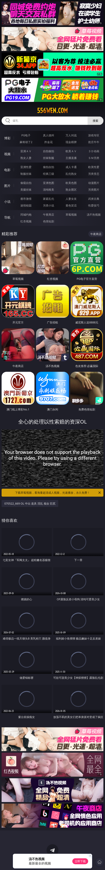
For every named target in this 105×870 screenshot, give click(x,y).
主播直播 (71, 158)
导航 (7, 217)
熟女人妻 (26, 158)
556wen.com (52, 111)
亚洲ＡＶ (26, 151)
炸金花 (48, 142)
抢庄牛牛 (93, 142)
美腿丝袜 (26, 189)
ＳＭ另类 (93, 158)
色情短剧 (48, 221)
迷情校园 (26, 205)
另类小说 (48, 205)
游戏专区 (93, 135)
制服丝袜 (26, 174)
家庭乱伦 (48, 199)
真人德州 (48, 135)
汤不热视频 (94, 214)
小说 (7, 201)
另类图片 (93, 189)
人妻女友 (71, 199)
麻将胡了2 (26, 142)
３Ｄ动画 (93, 151)
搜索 (95, 120)
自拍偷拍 (48, 151)
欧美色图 (71, 183)
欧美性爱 (93, 167)
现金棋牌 (71, 142)
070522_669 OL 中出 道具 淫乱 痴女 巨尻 (29, 503)
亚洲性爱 (26, 167)
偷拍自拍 (48, 167)
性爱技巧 (93, 205)
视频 (7, 154)
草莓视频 (71, 214)
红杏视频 (26, 221)
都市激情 (26, 199)
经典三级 (48, 174)
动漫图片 (93, 183)
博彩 (7, 138)
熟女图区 (71, 189)
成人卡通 (71, 167)
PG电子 (26, 135)
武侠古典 (93, 199)
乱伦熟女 (71, 174)
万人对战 (71, 135)
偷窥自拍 (26, 183)
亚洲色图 (48, 183)
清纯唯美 (48, 189)
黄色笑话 (71, 205)
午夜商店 (48, 214)
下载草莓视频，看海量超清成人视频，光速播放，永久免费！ (58, 492)
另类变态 (93, 174)
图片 (7, 186)
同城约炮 (26, 214)
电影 (7, 170)
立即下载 (80, 861)
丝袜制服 (48, 158)
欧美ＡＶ (71, 151)
